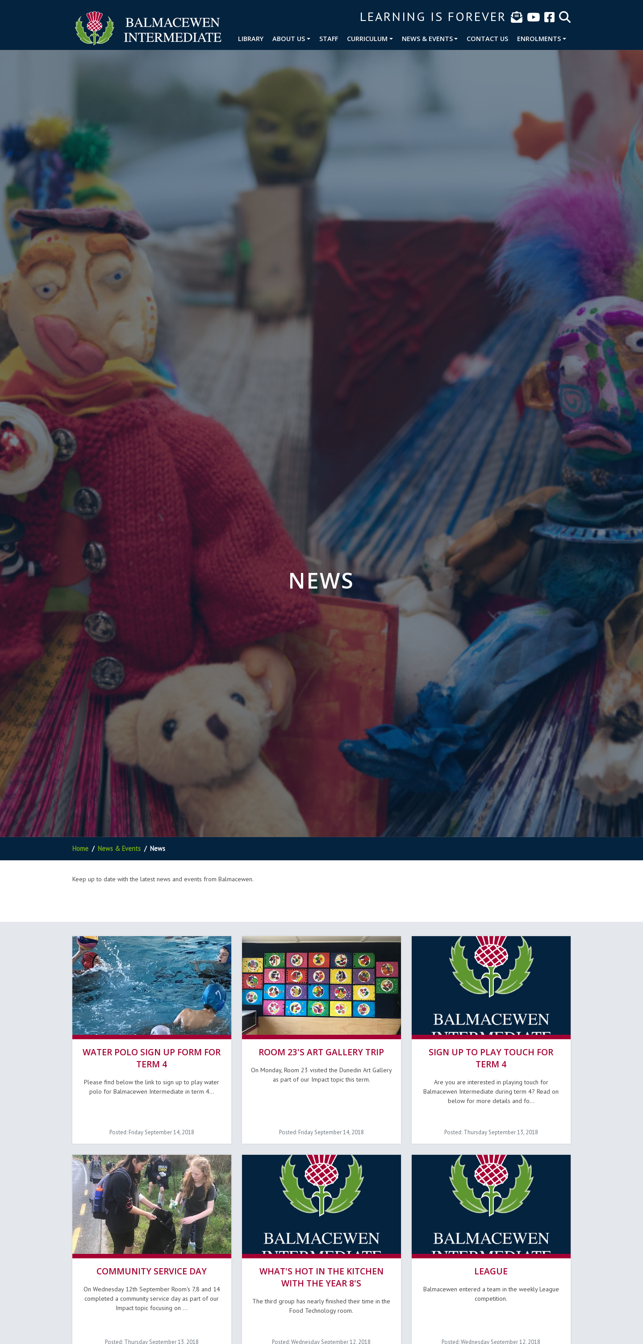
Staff (328, 38)
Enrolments (539, 38)
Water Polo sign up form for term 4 (152, 1057)
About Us (288, 38)
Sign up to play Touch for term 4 (491, 1057)
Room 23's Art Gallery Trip (321, 1051)
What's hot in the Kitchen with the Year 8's (321, 1276)
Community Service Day (151, 1270)
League (491, 1270)
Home (80, 848)
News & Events (427, 38)
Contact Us (487, 38)
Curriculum (367, 38)
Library (250, 38)
